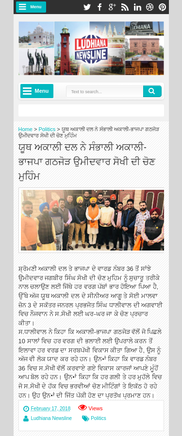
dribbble (150, 7)
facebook (99, 7)
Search (152, 91)
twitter (87, 7)
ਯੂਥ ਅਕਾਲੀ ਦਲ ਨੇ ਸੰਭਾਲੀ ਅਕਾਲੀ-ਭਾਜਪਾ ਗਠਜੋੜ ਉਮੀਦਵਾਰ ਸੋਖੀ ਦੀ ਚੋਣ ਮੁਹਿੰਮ (86, 161)
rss (124, 7)
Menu (36, 6)
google (112, 7)
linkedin (137, 7)
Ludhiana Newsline (51, 418)
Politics (98, 418)
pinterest (162, 7)
